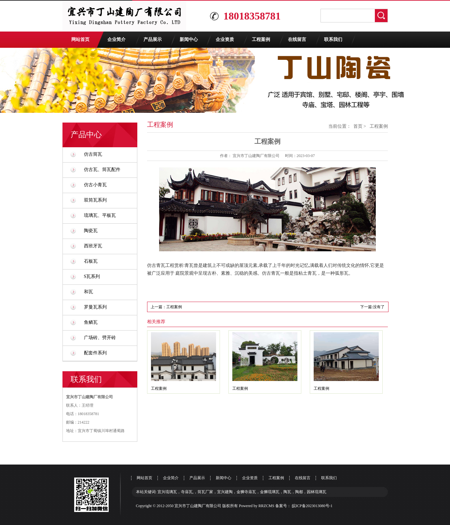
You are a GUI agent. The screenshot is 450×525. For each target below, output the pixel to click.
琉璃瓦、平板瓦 (100, 215)
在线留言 (297, 39)
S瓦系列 (92, 276)
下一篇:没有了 (372, 307)
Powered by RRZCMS (256, 506)
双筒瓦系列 (95, 200)
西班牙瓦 (93, 245)
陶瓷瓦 (91, 230)
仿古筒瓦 (93, 154)
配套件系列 (95, 352)
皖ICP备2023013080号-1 (312, 506)
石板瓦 (91, 261)
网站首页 (80, 39)
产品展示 (152, 39)
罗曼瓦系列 (95, 307)
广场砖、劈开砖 (100, 337)
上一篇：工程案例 (166, 307)
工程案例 (261, 39)
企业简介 (116, 39)
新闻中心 (189, 39)
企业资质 (225, 39)
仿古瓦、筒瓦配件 (102, 169)
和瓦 (88, 291)
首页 (357, 126)
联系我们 (333, 39)
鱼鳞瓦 (91, 322)
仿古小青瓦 (95, 184)
